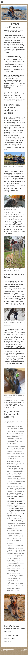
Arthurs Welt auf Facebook (10, 638)
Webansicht (24, 650)
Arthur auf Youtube (8, 641)
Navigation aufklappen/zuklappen (14, 2)
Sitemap (12, 649)
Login (25, 649)
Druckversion (5, 649)
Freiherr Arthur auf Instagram (11, 635)
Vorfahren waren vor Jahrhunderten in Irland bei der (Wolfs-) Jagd (14, 85)
